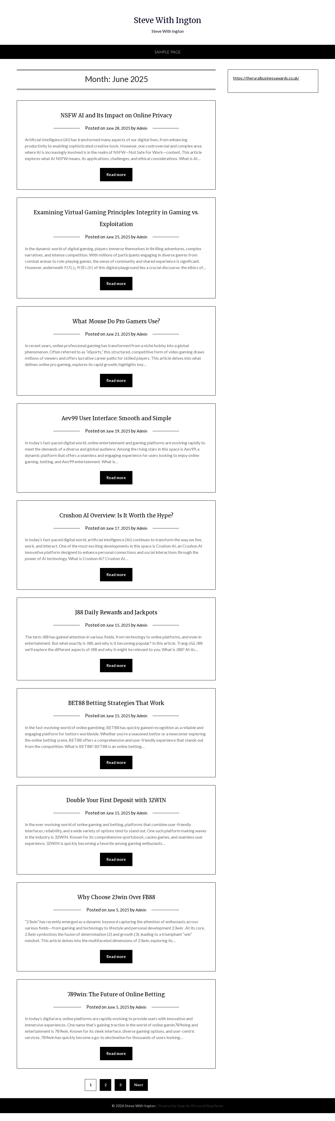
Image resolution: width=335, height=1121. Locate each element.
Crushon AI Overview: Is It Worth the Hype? (116, 518)
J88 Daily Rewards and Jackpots (116, 615)
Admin (143, 128)
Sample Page (167, 52)
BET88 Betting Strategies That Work (116, 707)
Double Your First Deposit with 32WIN (116, 805)
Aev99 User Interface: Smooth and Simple (116, 420)
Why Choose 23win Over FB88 (116, 902)
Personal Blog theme (207, 1113)
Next (138, 1092)
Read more (116, 175)
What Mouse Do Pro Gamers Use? (116, 322)
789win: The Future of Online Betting (116, 1000)
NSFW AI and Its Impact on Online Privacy (116, 114)
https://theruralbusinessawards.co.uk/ (266, 78)
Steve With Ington (167, 18)
